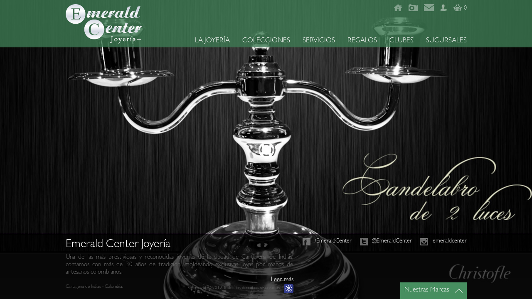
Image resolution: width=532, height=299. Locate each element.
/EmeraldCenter (333, 241)
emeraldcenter (450, 241)
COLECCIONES (266, 40)
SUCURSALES (446, 40)
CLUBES (401, 40)
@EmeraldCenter (392, 241)
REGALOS (362, 40)
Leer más (282, 280)
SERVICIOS (319, 40)
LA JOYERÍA (212, 40)
